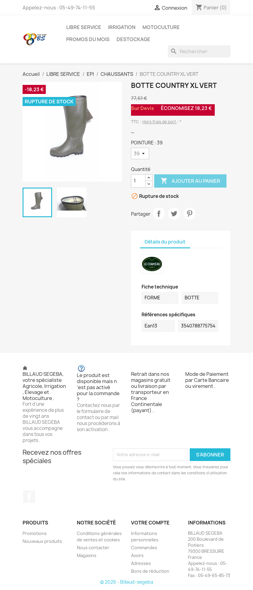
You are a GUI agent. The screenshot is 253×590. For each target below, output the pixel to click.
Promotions (35, 533)
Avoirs (137, 555)
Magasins (86, 555)
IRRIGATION (122, 27)
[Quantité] (138, 181)
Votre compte (150, 522)
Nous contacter (93, 547)
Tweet (174, 214)
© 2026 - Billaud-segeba (126, 582)
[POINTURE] (140, 153)
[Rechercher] (199, 51)
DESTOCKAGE (133, 39)
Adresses (141, 563)
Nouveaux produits (42, 541)
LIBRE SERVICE (83, 27)
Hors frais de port (159, 121)
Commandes (144, 547)
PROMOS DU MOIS (88, 39)
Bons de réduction (150, 571)
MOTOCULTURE (161, 27)
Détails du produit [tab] (165, 242)
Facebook (29, 497)
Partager (159, 214)
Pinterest (189, 214)
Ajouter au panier (190, 181)
